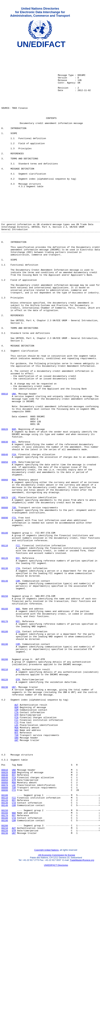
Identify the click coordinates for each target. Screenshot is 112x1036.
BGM (14, 505)
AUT (18, 794)
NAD (18, 721)
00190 (4, 763)
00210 (4, 794)
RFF (14, 521)
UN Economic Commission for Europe (56, 1013)
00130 (4, 672)
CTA (18, 672)
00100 (4, 630)
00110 (4, 645)
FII (18, 645)
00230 (4, 815)
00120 (4, 660)
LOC (14, 587)
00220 (4, 806)
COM (18, 688)
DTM (14, 545)
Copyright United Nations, (46, 1008)
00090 (4, 612)
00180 (4, 748)
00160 (4, 721)
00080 (4, 600)
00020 (4, 505)
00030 (4, 521)
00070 (4, 587)
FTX (14, 612)
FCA (14, 536)
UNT (14, 815)
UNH (14, 463)
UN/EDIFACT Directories (56, 1023)
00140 (4, 688)
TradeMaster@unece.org (82, 1018)
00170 (4, 736)
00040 (4, 536)
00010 (4, 463)
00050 (4, 545)
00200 (4, 782)
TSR (14, 600)
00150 (4, 706)
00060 (4, 566)
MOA (14, 566)
